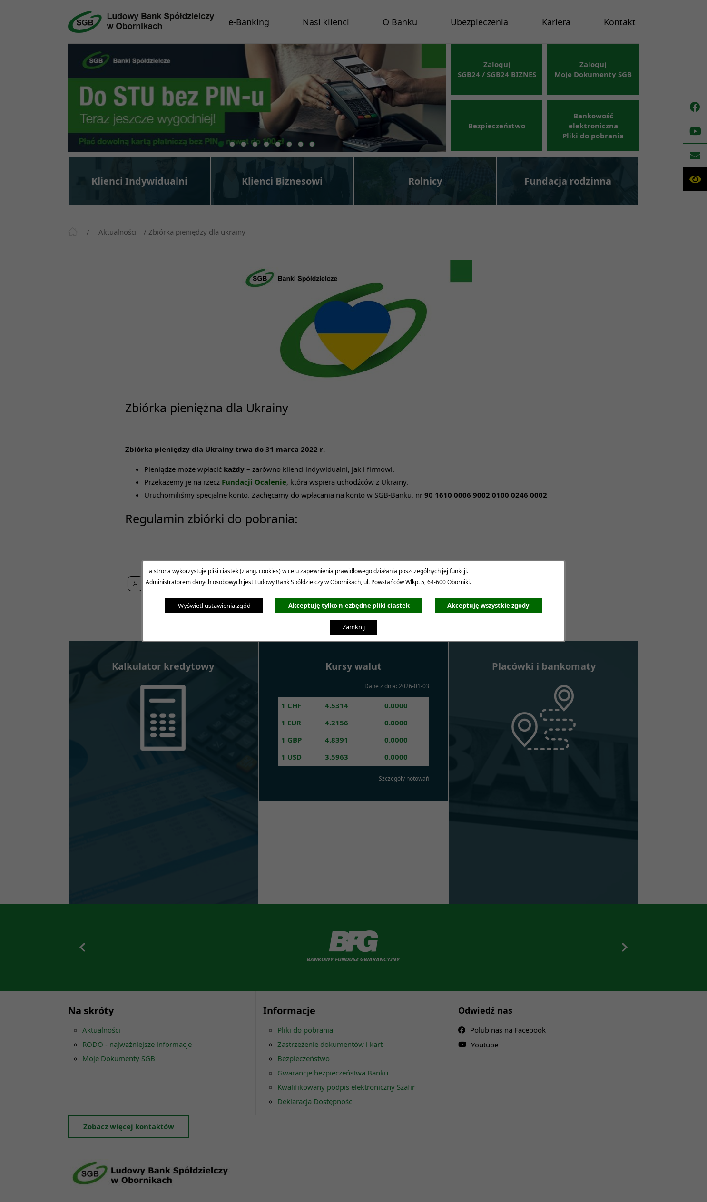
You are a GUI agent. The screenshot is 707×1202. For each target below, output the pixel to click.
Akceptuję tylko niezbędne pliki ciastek (349, 605)
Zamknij (354, 627)
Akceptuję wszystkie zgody (488, 605)
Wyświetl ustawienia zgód (214, 605)
